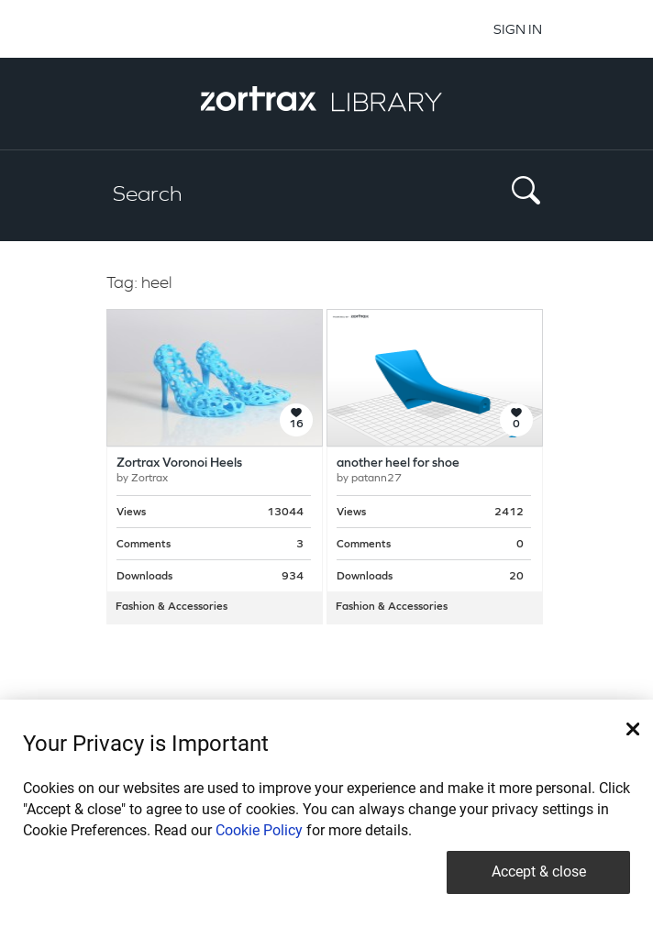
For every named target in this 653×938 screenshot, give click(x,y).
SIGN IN (517, 29)
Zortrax (149, 478)
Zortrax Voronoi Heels (179, 463)
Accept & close (539, 871)
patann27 (376, 478)
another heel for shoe (398, 463)
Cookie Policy (259, 830)
